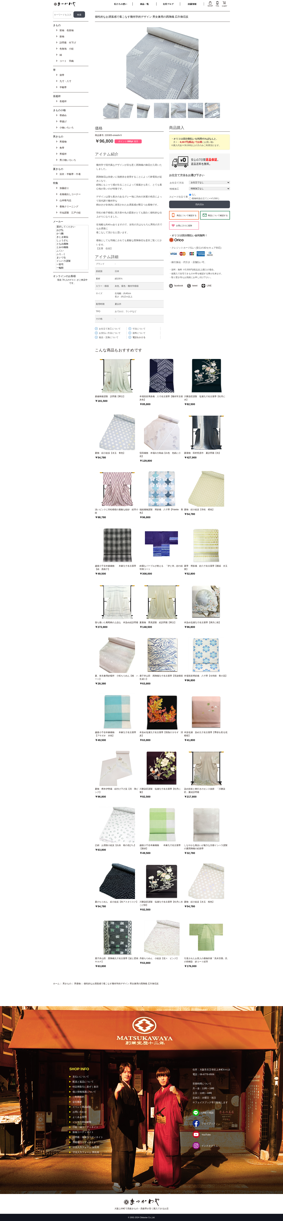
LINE (209, 285)
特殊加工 (174, 188)
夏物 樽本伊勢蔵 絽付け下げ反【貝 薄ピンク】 (116, 790)
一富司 (72, 264)
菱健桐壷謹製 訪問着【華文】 (110, 396)
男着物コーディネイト (84, 1142)
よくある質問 (80, 1117)
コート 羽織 (66, 61)
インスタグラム (209, 1145)
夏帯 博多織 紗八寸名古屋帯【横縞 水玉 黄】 (206, 567)
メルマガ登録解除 (82, 1122)
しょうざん (72, 240)
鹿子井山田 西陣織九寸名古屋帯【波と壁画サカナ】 (116, 960)
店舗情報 (192, 3)
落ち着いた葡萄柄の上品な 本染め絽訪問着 (116, 622)
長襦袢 (62, 101)
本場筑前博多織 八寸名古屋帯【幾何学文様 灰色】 (162, 398)
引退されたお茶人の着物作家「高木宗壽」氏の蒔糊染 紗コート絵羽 (205, 960)
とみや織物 (72, 247)
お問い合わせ (80, 1112)
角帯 (61, 147)
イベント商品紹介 (82, 1107)
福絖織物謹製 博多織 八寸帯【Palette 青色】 (161, 511)
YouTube (206, 1134)
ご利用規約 (78, 1096)
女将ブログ (168, 3)
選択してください (72, 227)
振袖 (61, 36)
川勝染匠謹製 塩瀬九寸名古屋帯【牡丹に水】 (204, 398)
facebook (178, 285)
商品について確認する (187, 215)
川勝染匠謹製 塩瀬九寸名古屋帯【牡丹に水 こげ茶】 (161, 903)
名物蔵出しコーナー (69, 194)
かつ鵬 (72, 233)
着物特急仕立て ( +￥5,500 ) (205, 198)
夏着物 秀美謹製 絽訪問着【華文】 (158, 622)
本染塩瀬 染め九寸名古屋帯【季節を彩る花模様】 (205, 734)
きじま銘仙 (72, 237)
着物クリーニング (68, 206)
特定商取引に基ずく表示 (85, 1086)
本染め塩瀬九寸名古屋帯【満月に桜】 (202, 622)
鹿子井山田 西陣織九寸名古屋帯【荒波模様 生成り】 (162, 677)
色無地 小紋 (66, 48)
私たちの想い (120, 3)
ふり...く (72, 254)
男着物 (77, 983)
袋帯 (61, 75)
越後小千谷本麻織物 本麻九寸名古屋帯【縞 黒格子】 (115, 567)
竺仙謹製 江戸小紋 (69, 212)
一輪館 (72, 268)
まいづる (72, 257)
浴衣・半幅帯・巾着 (69, 174)
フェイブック (208, 1123)
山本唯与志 (64, 200)
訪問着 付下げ (67, 42)
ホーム (56, 983)
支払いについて (81, 1076)
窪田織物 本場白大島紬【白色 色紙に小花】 (160, 454)
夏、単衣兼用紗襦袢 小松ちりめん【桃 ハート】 (116, 677)
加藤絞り (63, 188)
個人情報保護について (84, 1091)
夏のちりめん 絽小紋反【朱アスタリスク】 (116, 902)
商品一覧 (144, 3)
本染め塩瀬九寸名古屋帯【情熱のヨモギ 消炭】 (161, 734)
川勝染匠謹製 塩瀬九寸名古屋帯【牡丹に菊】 (160, 790)
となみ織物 (72, 244)
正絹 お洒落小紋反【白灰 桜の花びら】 (115, 845)
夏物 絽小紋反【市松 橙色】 (199, 509)
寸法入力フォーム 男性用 (86, 1152)
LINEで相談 (207, 1112)
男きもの (67, 983)
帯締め (62, 115)
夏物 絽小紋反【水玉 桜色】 (199, 902)
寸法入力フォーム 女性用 (86, 1147)
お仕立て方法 (177, 182)
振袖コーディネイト (83, 1132)
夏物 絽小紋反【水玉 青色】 (110, 453)
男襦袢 (62, 154)
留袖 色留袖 (66, 30)
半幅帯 (62, 87)
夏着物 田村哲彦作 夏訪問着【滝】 (202, 453)
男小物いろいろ (67, 160)
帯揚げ (62, 121)
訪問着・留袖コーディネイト (88, 1137)
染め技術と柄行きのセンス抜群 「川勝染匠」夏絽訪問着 (204, 790)
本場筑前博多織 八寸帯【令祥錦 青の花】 (205, 676)
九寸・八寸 (64, 81)
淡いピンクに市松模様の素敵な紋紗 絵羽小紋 (116, 511)
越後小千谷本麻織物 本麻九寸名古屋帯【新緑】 (160, 847)
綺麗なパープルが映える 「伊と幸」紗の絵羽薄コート (161, 567)
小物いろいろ (66, 127)
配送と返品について (83, 1081)
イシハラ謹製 (72, 261)
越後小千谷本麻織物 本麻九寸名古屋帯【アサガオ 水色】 (115, 734)
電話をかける (138, 337)
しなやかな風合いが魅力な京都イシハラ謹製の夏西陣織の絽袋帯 (205, 847)
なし (194, 194)
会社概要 (77, 1102)
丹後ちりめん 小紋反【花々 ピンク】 (159, 958)
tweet (194, 285)
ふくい (72, 251)
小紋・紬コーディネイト (85, 1127)
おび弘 (72, 230)
